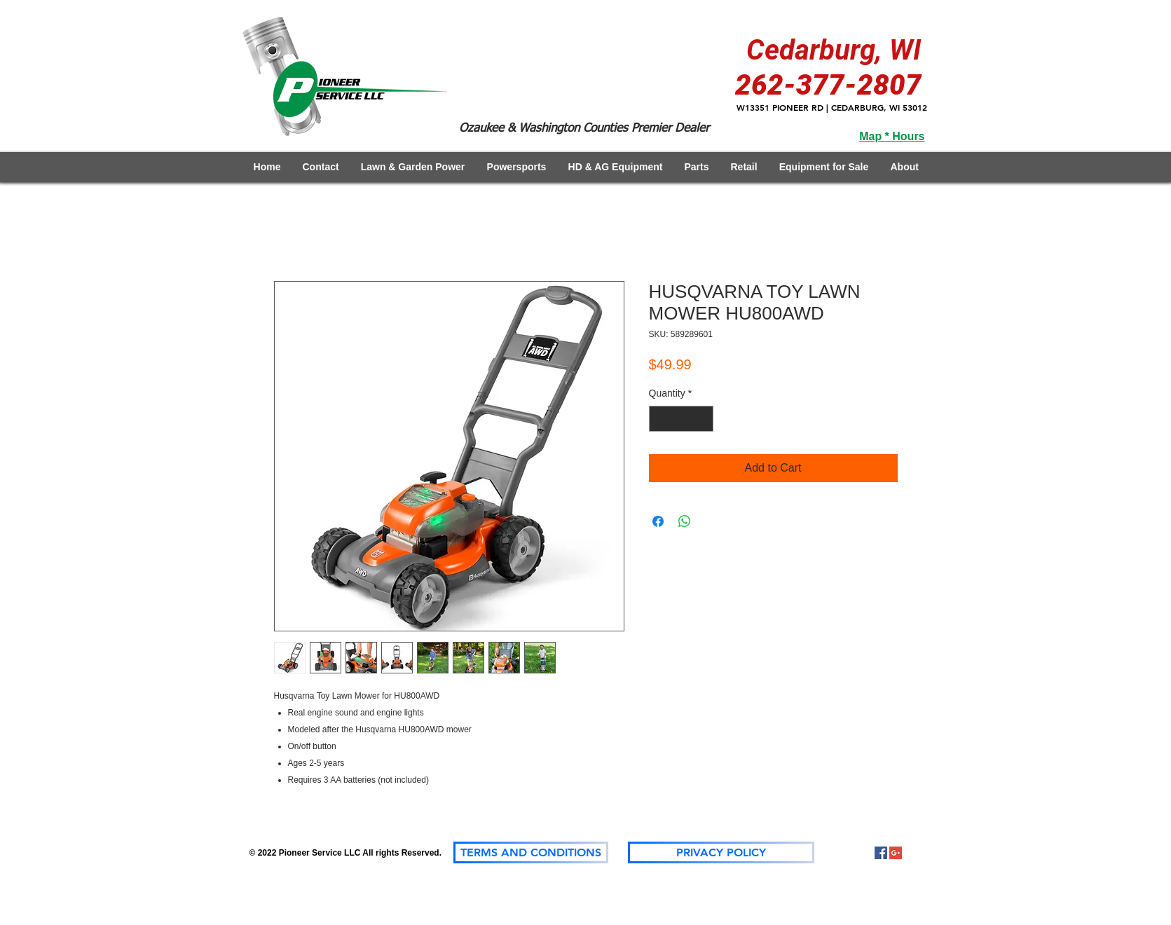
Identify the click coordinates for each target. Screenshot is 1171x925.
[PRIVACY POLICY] (721, 852)
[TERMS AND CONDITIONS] (530, 852)
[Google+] (895, 853)
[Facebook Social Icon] (881, 853)
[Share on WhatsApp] (684, 521)
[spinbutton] (681, 418)
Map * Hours (891, 136)
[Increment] (702, 418)
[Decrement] (660, 418)
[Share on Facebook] (658, 521)
